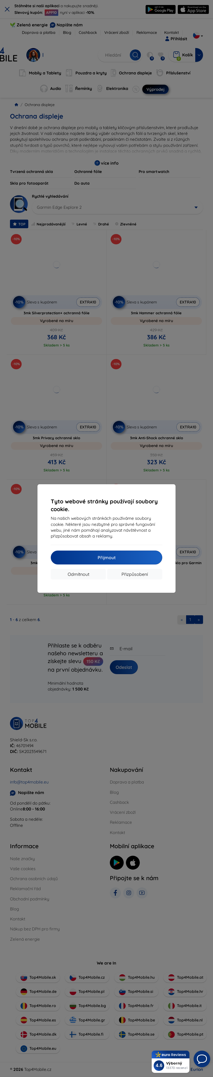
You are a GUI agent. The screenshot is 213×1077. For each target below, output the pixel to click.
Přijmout (107, 557)
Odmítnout (78, 574)
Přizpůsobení (134, 574)
